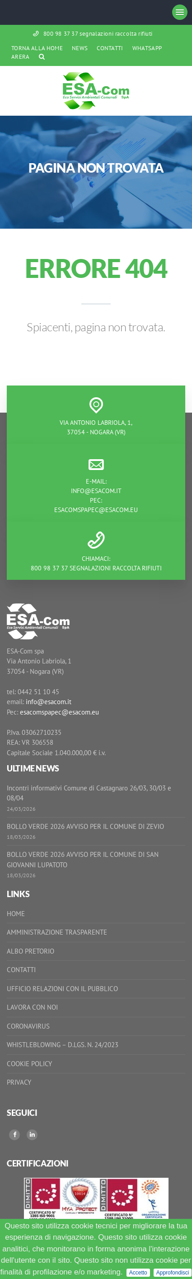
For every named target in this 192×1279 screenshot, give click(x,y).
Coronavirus (28, 1026)
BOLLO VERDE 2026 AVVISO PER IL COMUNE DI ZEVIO (85, 826)
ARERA (20, 57)
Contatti (110, 48)
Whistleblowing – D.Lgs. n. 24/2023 (62, 1044)
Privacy (19, 1082)
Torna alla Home (37, 48)
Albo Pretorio (30, 951)
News (80, 48)
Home (16, 913)
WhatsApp (147, 48)
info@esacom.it (96, 491)
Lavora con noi (32, 1007)
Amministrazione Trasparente (57, 932)
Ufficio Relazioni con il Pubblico (62, 988)
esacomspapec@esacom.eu (96, 510)
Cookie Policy (29, 1063)
